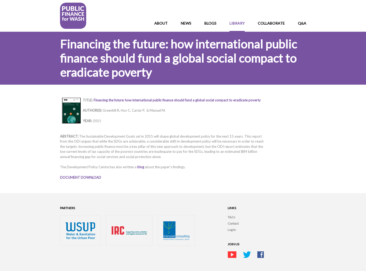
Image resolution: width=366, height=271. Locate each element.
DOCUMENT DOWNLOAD (80, 177)
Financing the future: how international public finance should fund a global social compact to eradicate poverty (177, 100)
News (186, 23)
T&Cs (231, 217)
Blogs (210, 23)
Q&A (302, 23)
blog (141, 167)
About (161, 23)
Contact (233, 223)
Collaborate (271, 23)
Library (237, 23)
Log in (232, 230)
